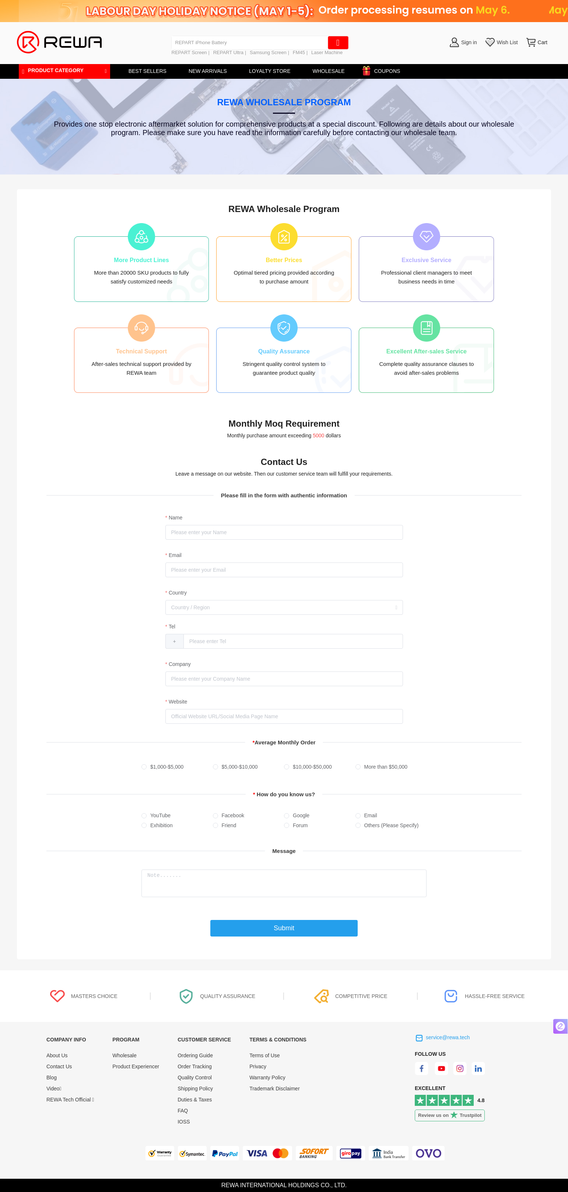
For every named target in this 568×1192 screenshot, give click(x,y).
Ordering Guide (195, 1055)
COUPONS (383, 69)
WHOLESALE (328, 71)
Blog (51, 1077)
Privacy (257, 1066)
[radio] (177, 767)
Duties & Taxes (195, 1100)
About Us (57, 1055)
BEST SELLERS (147, 71)
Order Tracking (195, 1066)
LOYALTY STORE (270, 71)
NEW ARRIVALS (208, 71)
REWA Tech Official (70, 1100)
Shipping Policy (195, 1089)
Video (54, 1089)
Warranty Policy (267, 1077)
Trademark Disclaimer (274, 1089)
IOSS (184, 1122)
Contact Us (59, 1066)
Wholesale (124, 1055)
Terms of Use (264, 1055)
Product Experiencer (135, 1066)
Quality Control (195, 1077)
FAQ (183, 1111)
